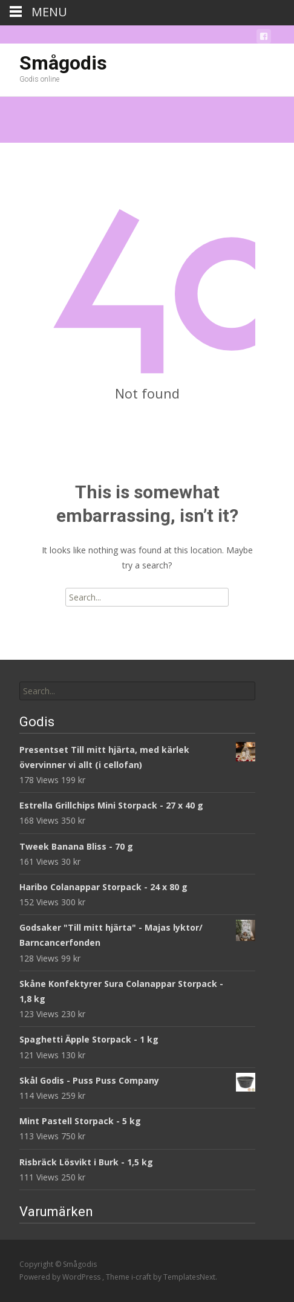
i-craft (142, 1277)
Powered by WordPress (60, 1277)
